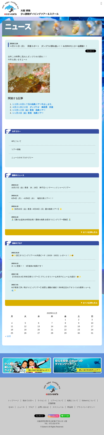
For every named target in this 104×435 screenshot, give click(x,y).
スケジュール (58, 407)
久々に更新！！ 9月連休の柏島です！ (52, 264)
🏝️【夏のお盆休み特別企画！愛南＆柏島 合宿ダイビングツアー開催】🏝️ (52, 218)
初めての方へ (28, 400)
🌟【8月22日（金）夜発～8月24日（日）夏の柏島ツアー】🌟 (52, 207)
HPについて (16, 141)
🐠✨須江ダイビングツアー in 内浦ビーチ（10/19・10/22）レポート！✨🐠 (52, 254)
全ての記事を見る (90, 232)
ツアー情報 (16, 149)
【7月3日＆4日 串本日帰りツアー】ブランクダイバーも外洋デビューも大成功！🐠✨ (52, 275)
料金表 (70, 407)
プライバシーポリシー (86, 407)
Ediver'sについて (89, 400)
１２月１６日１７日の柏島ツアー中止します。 (32, 104)
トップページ (13, 400)
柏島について (72, 400)
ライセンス (42, 400)
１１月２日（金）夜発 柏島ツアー (28, 113)
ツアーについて (57, 400)
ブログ (31, 407)
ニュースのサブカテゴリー (22, 158)
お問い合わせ (43, 407)
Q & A (11, 407)
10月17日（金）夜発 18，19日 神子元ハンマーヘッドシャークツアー (52, 186)
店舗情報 (51, 403)
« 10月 (8, 336)
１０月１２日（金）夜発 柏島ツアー (28, 110)
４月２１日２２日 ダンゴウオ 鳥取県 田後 (32, 107)
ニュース (21, 407)
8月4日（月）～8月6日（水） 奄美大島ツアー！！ (52, 196)
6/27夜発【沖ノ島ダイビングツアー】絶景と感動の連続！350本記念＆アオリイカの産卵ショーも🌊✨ (52, 287)
